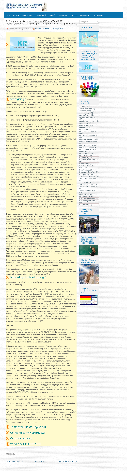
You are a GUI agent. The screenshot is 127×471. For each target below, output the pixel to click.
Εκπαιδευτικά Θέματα (87, 131)
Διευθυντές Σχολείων (87, 117)
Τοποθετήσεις (84, 182)
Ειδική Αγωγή (84, 125)
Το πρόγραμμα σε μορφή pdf (28, 427)
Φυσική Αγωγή (84, 196)
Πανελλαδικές (84, 170)
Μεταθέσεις (84, 153)
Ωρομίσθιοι (83, 205)
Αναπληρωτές (84, 111)
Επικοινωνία (98, 15)
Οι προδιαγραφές (21, 438)
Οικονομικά (83, 164)
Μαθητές (52, 15)
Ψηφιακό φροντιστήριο (88, 201)
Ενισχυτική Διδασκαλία (88, 135)
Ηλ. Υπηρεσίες (85, 15)
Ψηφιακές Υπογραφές (87, 199)
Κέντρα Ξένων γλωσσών (88, 141)
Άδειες (82, 107)
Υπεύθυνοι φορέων (86, 184)
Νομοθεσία (63, 15)
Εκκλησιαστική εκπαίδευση (84, 128)
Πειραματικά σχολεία (87, 172)
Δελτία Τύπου (84, 115)
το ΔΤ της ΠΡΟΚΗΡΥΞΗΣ (26, 444)
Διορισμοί (83, 123)
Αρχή (8, 15)
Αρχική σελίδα (40, 461)
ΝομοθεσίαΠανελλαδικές (88, 160)
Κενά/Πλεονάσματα (86, 145)
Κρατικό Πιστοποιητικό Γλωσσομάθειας (49, 29)
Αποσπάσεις (84, 113)
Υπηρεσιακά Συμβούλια (88, 186)
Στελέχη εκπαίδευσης (87, 176)
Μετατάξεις (83, 155)
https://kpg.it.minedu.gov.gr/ (28, 277)
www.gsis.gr (18, 99)
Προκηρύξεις (84, 174)
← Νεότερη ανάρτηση (15, 461)
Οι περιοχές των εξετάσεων (28, 432)
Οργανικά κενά (84, 166)
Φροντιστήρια (84, 194)
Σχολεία (16, 15)
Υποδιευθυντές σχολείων (88, 190)
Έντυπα (74, 15)
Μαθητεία (83, 151)
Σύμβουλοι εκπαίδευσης (88, 178)
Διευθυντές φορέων (87, 121)
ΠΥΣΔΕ (81, 168)
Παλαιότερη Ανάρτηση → (67, 461)
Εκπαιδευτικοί (41, 15)
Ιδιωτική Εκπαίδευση (87, 139)
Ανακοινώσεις (27, 15)
